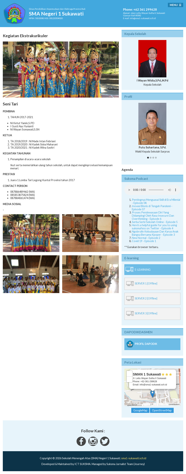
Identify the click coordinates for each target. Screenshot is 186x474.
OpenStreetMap (161, 404)
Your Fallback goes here (152, 190)
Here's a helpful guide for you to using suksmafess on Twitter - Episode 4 (154, 227)
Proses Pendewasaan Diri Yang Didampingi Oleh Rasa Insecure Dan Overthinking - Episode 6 (153, 215)
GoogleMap (140, 410)
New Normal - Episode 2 (146, 237)
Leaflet (147, 404)
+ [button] (129, 373)
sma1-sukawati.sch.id (133, 458)
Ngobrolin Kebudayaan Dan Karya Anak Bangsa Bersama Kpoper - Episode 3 (155, 233)
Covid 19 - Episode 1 (144, 241)
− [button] (129, 379)
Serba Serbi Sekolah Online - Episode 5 (155, 222)
